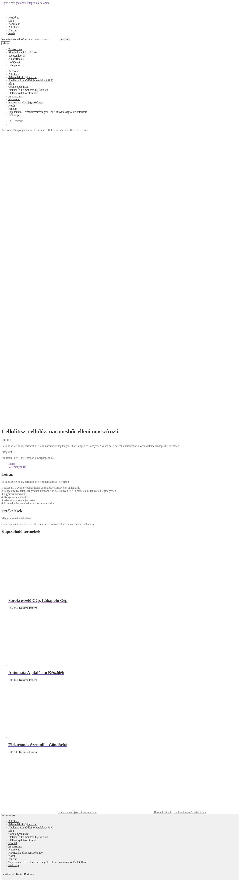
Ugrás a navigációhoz (13, 2)
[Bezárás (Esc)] (2, 874)
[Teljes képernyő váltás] (9, 874)
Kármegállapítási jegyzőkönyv (25, 102)
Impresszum (15, 96)
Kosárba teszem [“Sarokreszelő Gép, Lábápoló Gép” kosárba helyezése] (28, 400)
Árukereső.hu (120, 707)
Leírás (11, 256)
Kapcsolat (14, 23)
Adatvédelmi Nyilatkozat (22, 77)
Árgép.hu (120, 754)
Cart (11, 867)
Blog (11, 20)
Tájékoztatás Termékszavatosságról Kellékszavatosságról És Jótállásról (48, 111)
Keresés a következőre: (14, 39)
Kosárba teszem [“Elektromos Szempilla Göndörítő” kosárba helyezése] (28, 544)
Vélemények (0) (17, 259)
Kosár (11, 33)
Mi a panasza (8, 851)
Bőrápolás (14, 61)
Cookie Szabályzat (18, 86)
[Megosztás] (6, 874)
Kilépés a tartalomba (38, 2)
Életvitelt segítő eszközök (22, 52)
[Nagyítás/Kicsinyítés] (13, 874)
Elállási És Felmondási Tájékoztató (28, 89)
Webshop (13, 115)
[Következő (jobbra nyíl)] (6, 877)
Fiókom (12, 857)
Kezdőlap (13, 17)
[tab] (123, 256)
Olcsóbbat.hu (120, 738)
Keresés (65, 39)
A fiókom (13, 26)
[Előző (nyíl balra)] (2, 877)
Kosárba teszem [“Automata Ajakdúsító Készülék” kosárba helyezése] (28, 472)
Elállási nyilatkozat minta (22, 93)
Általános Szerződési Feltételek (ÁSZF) (30, 80)
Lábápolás (14, 65)
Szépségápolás (16, 55)
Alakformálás (16, 58)
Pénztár (12, 30)
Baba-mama (15, 49)
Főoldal (12, 635)
